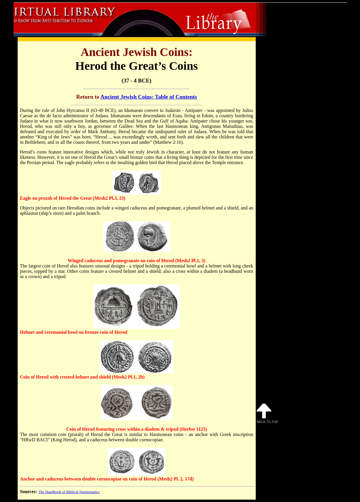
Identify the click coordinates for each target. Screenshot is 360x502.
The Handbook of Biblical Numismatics (69, 492)
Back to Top (267, 414)
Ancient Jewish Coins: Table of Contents (148, 97)
